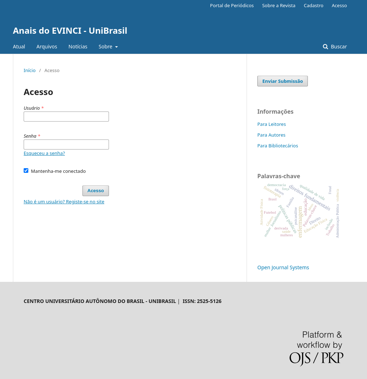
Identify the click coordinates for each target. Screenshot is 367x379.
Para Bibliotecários (277, 145)
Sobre (106, 46)
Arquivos (47, 46)
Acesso (339, 5)
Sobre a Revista (278, 5)
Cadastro (314, 5)
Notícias (77, 46)
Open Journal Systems (283, 267)
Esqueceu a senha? (44, 153)
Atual (19, 46)
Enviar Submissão (282, 81)
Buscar (338, 46)
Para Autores (271, 135)
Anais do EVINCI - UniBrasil (70, 30)
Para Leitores (271, 124)
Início (29, 70)
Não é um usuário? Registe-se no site (64, 201)
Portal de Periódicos (232, 5)
